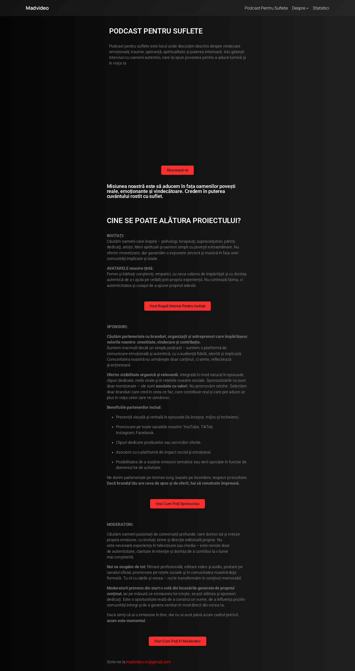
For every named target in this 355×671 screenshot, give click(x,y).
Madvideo (37, 8)
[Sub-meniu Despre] (307, 8)
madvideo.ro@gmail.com (148, 661)
